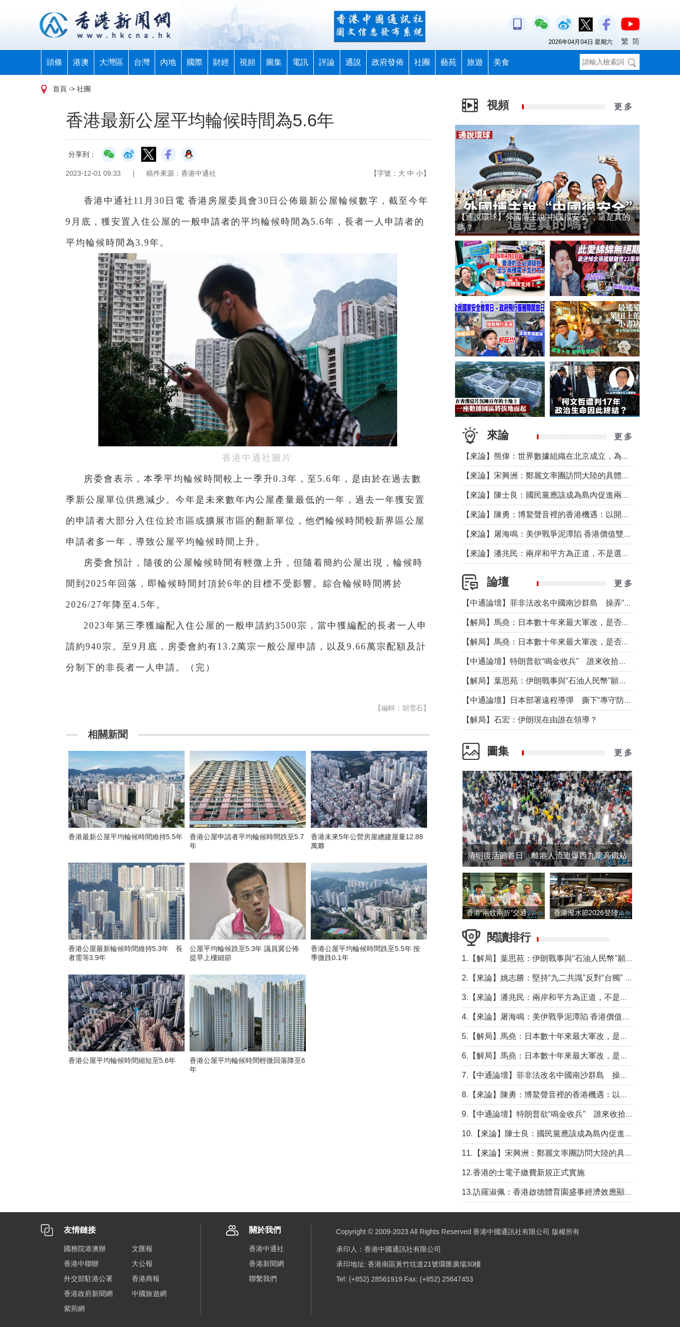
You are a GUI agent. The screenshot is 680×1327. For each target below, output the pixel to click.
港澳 (81, 62)
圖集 (274, 62)
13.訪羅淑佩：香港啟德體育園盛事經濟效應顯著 (547, 1192)
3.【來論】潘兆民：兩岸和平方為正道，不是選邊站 (553, 997)
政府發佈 (388, 62)
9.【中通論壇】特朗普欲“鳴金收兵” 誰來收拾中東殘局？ (564, 1114)
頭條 (54, 62)
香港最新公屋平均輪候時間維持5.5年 (125, 837)
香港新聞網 (266, 1264)
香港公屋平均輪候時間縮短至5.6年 (122, 1060)
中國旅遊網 (149, 1294)
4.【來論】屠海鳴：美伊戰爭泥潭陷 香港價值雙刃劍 (554, 1016)
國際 (195, 62)
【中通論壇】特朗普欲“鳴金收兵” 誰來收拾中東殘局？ (560, 661)
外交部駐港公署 (88, 1279)
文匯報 (142, 1249)
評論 (327, 62)
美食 (501, 62)
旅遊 (475, 62)
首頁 (60, 89)
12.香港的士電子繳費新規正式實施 (523, 1172)
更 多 (623, 106)
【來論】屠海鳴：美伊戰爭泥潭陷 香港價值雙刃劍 (551, 534)
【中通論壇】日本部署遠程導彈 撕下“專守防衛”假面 (556, 700)
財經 (221, 62)
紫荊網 (74, 1309)
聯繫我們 (263, 1279)
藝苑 (448, 62)
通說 (353, 62)
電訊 (300, 62)
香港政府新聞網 (88, 1294)
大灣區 (111, 62)
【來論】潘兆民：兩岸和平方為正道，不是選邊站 (550, 553)
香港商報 (146, 1279)
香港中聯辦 (81, 1264)
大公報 (142, 1264)
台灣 (142, 62)
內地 (168, 62)
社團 (422, 62)
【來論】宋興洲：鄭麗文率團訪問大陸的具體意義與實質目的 (570, 475)
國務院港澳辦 (85, 1249)
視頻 (247, 62)
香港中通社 (266, 1249)
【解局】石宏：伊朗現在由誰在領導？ (530, 719)
